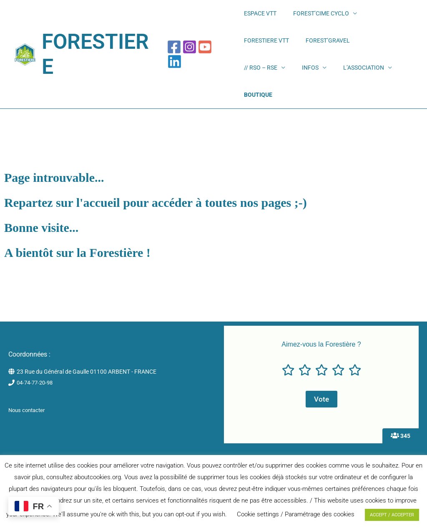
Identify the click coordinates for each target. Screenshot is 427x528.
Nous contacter (28, 403)
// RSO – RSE (307, 50)
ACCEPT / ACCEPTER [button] (392, 515)
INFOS (346, 50)
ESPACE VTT (257, 16)
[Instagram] (191, 50)
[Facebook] (176, 50)
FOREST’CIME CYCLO (307, 16)
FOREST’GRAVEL (263, 50)
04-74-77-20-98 (37, 375)
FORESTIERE (101, 51)
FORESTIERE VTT (371, 16)
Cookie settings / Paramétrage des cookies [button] (295, 514)
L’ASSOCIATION (261, 84)
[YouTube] (207, 50)
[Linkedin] (222, 50)
